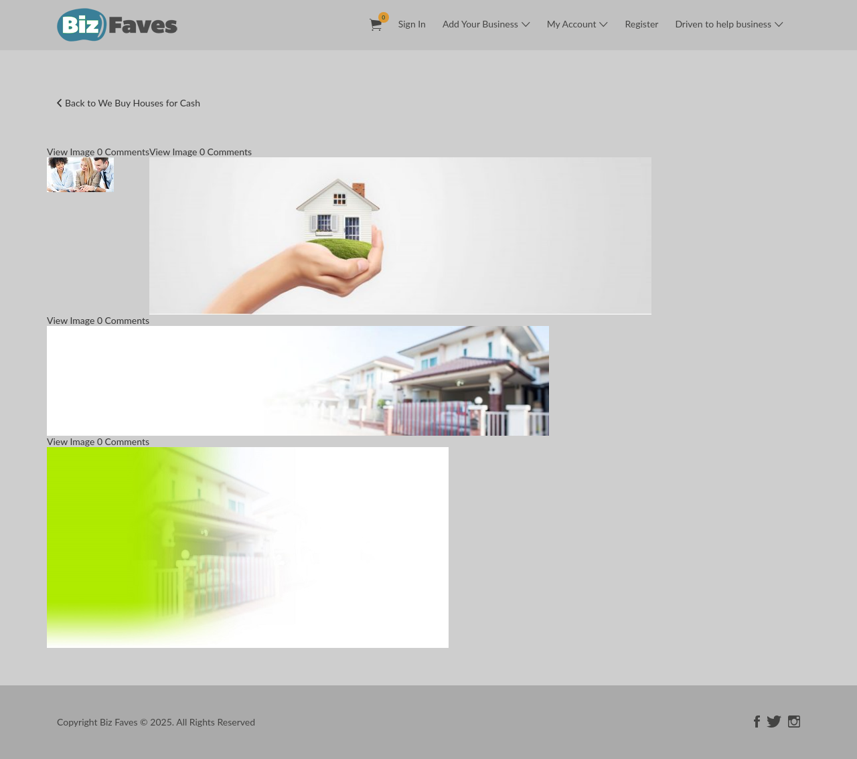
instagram (794, 721)
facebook (757, 721)
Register (641, 23)
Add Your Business (480, 23)
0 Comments (123, 151)
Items (380, 17)
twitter (774, 721)
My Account (572, 23)
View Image (70, 151)
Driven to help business (723, 23)
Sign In (412, 23)
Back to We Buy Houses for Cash (132, 102)
